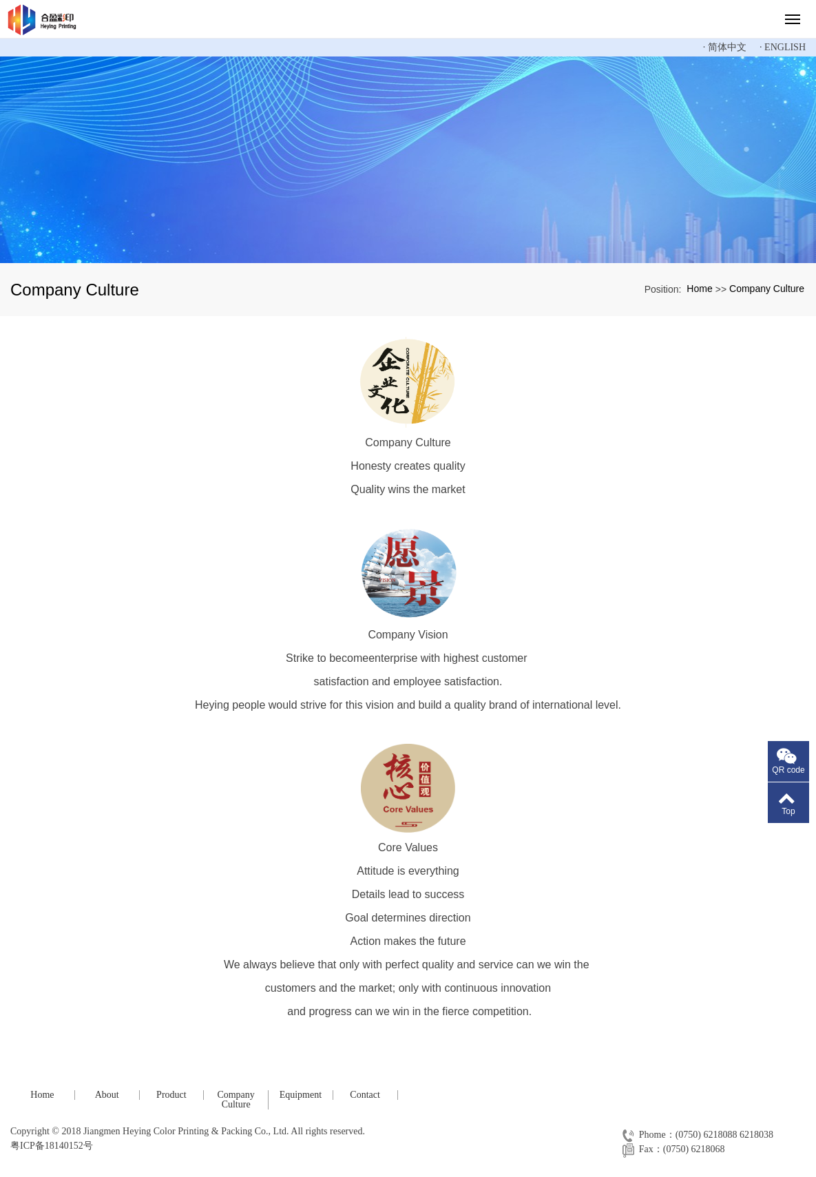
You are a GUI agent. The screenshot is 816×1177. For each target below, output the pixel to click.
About (107, 1095)
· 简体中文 (724, 47)
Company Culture (766, 288)
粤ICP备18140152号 (51, 1145)
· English (783, 47)
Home (699, 288)
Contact (365, 1095)
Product (171, 1095)
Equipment (301, 1095)
